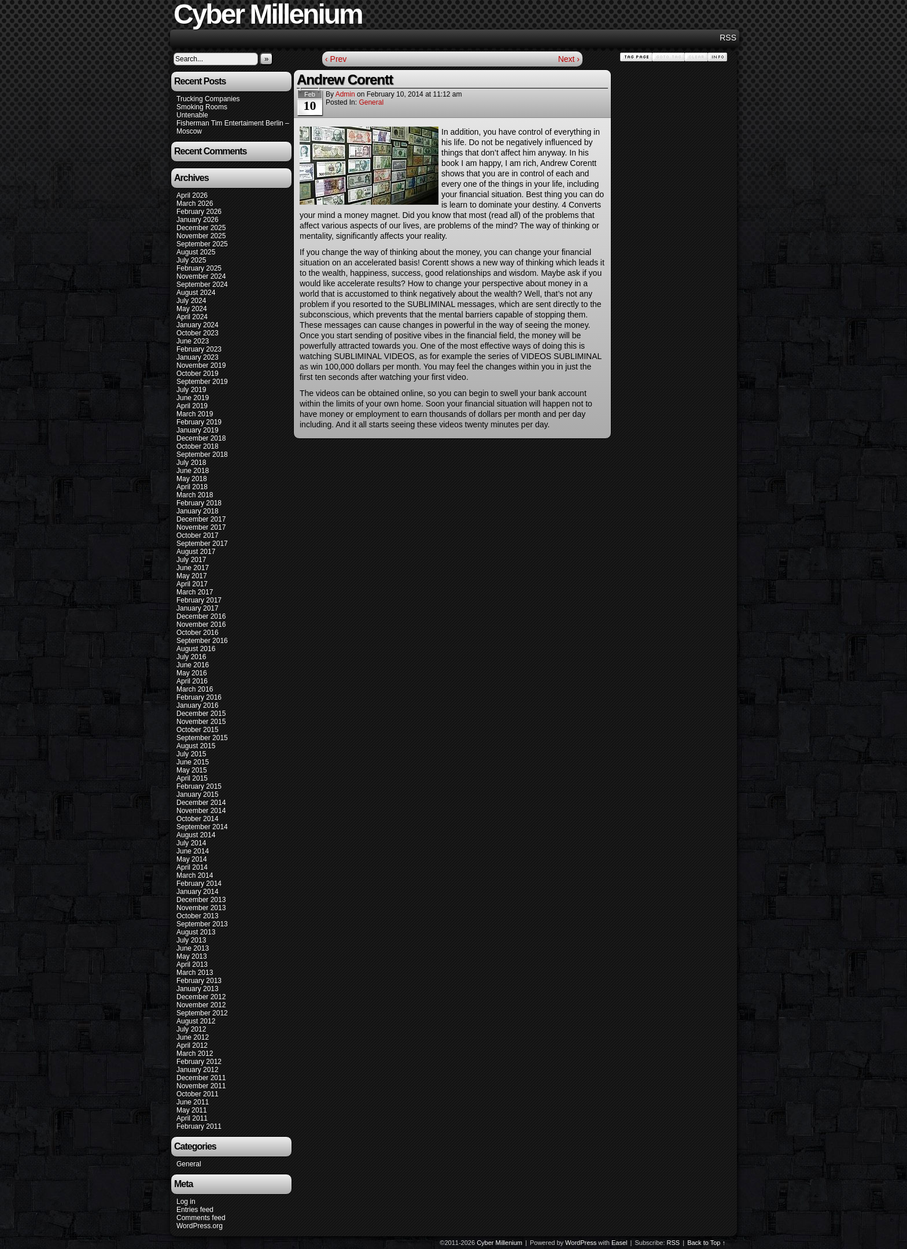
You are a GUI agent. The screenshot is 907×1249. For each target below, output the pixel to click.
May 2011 (191, 1110)
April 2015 (192, 778)
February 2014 (199, 884)
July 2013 (191, 940)
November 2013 (201, 908)
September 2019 (202, 382)
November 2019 (201, 365)
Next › (569, 59)
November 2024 (201, 276)
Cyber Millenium (499, 1242)
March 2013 (194, 973)
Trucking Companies (208, 99)
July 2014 (191, 843)
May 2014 (191, 859)
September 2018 (202, 454)
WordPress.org (199, 1226)
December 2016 (201, 616)
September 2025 (202, 244)
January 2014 (197, 892)
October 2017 (197, 535)
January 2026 (197, 220)
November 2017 (201, 527)
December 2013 (201, 900)
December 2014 (201, 803)
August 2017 (195, 552)
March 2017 (194, 592)
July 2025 (191, 260)
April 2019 (192, 406)
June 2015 (192, 762)
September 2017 (202, 543)
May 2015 (191, 770)
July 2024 (191, 301)
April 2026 (192, 195)
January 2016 (197, 705)
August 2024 (195, 293)
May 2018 (191, 479)
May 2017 (191, 576)
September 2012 (202, 1013)
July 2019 (191, 390)
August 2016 (195, 649)
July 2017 (191, 560)
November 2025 (201, 236)
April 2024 (192, 317)
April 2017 (192, 584)
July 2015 (191, 754)
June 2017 (192, 568)
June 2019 (192, 398)
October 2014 (197, 819)
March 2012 (194, 1054)
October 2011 (197, 1094)
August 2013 (195, 932)
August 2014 (195, 835)
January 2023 (197, 357)
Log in (186, 1202)
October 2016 (197, 633)
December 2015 (201, 714)
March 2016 (194, 689)
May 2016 (191, 673)
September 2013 (202, 924)
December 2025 (201, 228)
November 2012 (201, 1005)
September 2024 (202, 284)
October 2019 (197, 373)
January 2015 (197, 794)
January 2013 (197, 989)
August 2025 (195, 252)
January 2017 (197, 608)
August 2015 (195, 746)
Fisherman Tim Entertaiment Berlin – (232, 123)
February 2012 (199, 1062)
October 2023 (197, 333)
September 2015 (202, 738)
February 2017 (199, 600)
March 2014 (194, 875)
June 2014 (192, 851)
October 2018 (197, 446)
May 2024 (191, 309)
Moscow (189, 131)
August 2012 (195, 1021)
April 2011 (192, 1118)
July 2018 (191, 463)
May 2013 (191, 956)
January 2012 (197, 1070)
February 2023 (199, 349)
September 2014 (202, 827)
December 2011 (201, 1078)
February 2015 (199, 786)
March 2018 (194, 495)
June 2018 (192, 471)
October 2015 (197, 730)
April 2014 (192, 867)
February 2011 (199, 1126)
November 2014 (201, 811)
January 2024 (197, 325)
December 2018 (201, 438)
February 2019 (199, 422)
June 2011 (192, 1102)
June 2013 (192, 948)
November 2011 (201, 1086)
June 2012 (192, 1037)
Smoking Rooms (201, 107)
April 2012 (192, 1045)
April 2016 (192, 681)
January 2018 (197, 511)
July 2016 (191, 657)
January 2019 (197, 430)
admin (345, 94)
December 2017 (201, 519)
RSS (728, 37)
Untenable (192, 115)
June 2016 (192, 665)
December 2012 (201, 997)
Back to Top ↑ (706, 1242)
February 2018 (199, 503)
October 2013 (197, 916)
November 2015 (201, 722)
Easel (619, 1242)
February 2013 (199, 981)
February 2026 (199, 212)
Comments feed (201, 1218)
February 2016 (199, 697)
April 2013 (192, 964)
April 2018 (192, 487)
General (188, 1164)
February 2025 (199, 268)
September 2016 (202, 641)
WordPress (580, 1242)
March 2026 (194, 203)
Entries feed (194, 1210)
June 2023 (192, 341)
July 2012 (191, 1029)
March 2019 (194, 414)
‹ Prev (335, 59)
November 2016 (201, 624)
